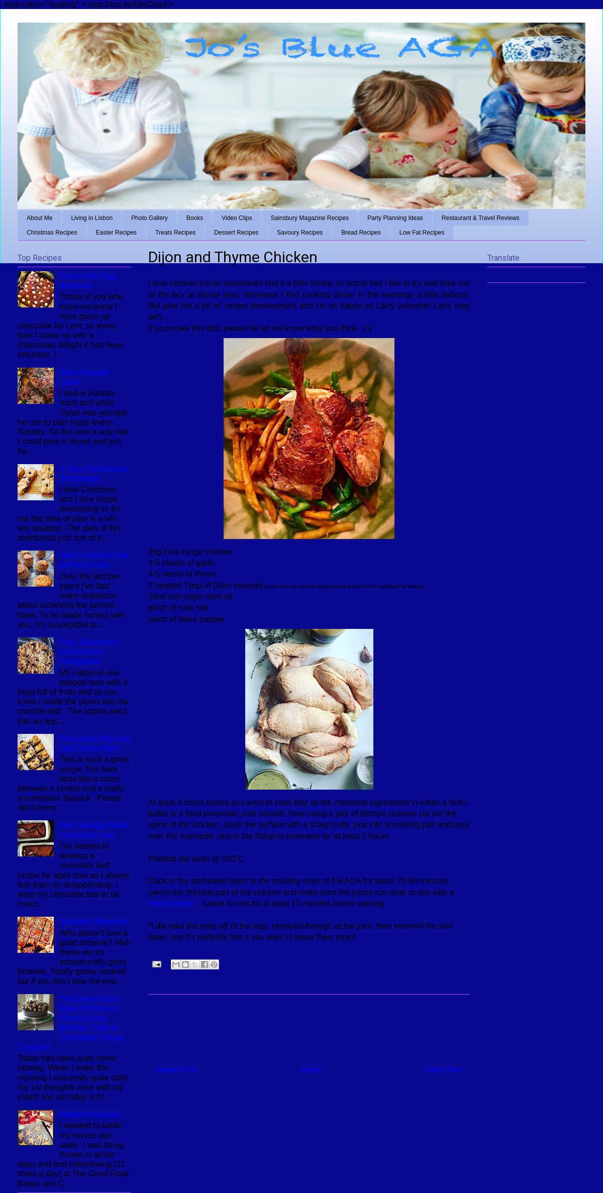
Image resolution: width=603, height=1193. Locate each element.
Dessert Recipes (236, 232)
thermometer (172, 903)
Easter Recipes (116, 232)
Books (194, 218)
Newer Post (176, 1069)
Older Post (443, 1069)
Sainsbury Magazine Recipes (310, 218)
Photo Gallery (149, 218)
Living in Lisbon (92, 218)
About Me (39, 218)
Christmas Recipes (52, 232)
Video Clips (237, 218)
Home (311, 1069)
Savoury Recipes (300, 232)
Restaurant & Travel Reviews (481, 218)
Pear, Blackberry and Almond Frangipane (88, 652)
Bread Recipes (361, 232)
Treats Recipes (175, 232)
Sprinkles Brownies (93, 921)
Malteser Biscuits (89, 1114)
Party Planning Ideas (395, 218)
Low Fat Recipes (421, 232)
